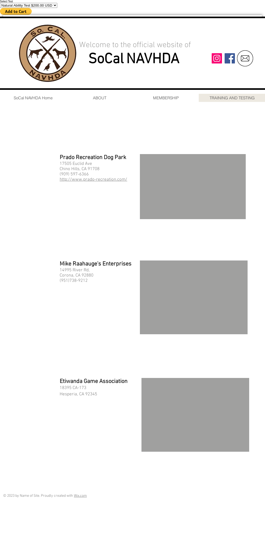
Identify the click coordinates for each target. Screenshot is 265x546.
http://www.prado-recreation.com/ (93, 179)
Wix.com (80, 496)
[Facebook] (230, 58)
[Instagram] (217, 58)
